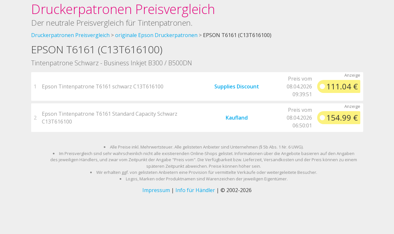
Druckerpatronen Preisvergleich (123, 9)
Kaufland (237, 117)
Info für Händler (195, 190)
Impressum (156, 190)
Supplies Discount (236, 86)
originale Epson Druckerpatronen (156, 35)
